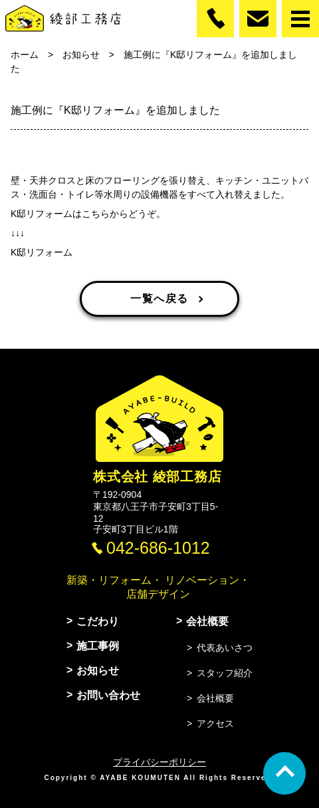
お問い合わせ (108, 695)
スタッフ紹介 (225, 673)
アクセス (215, 723)
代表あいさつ (225, 647)
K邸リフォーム (41, 252)
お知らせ (97, 670)
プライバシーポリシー (159, 762)
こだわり (97, 621)
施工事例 (97, 646)
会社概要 (207, 621)
